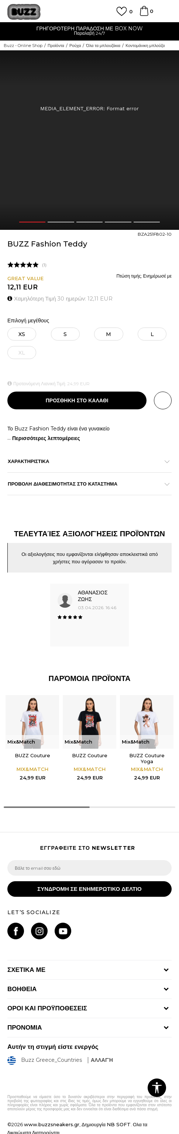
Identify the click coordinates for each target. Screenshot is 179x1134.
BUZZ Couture (32, 755)
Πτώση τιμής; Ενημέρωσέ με (144, 276)
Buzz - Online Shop (23, 45)
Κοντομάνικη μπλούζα (145, 45)
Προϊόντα (56, 45)
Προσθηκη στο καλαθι (77, 400)
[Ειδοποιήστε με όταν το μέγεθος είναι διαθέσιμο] (21, 352)
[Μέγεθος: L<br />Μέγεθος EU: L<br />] (152, 334)
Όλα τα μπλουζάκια (103, 45)
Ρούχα (75, 45)
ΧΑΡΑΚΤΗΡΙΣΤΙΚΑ (86, 461)
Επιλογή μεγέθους (28, 321)
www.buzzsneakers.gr (51, 1124)
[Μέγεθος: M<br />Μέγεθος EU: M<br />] (108, 334)
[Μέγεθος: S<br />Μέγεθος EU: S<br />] (65, 334)
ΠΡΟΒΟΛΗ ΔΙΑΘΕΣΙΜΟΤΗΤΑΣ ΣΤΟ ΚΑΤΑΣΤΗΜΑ (86, 484)
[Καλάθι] (144, 14)
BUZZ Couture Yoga (147, 758)
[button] (163, 400)
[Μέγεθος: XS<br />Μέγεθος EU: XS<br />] (21, 334)
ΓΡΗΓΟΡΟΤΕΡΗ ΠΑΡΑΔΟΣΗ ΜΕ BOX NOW (89, 28)
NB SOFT (119, 1124)
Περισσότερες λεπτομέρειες (46, 438)
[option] (89, 31)
